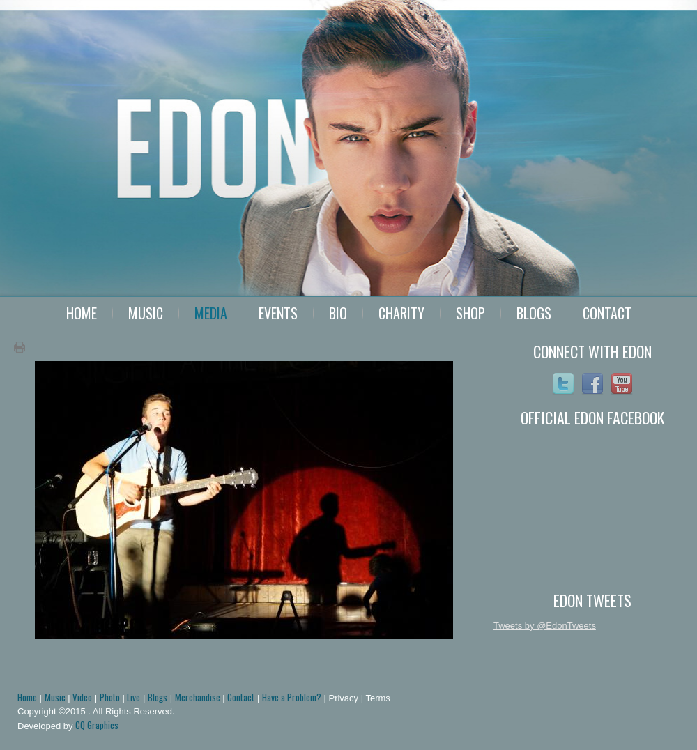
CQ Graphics (96, 725)
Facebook (592, 384)
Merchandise (197, 697)
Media (210, 313)
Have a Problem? (291, 697)
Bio (338, 313)
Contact (607, 313)
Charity (401, 313)
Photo (110, 697)
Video (82, 697)
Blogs (533, 313)
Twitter (563, 384)
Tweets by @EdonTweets (544, 625)
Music (145, 313)
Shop (470, 313)
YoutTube (622, 384)
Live (133, 697)
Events (278, 313)
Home (81, 313)
